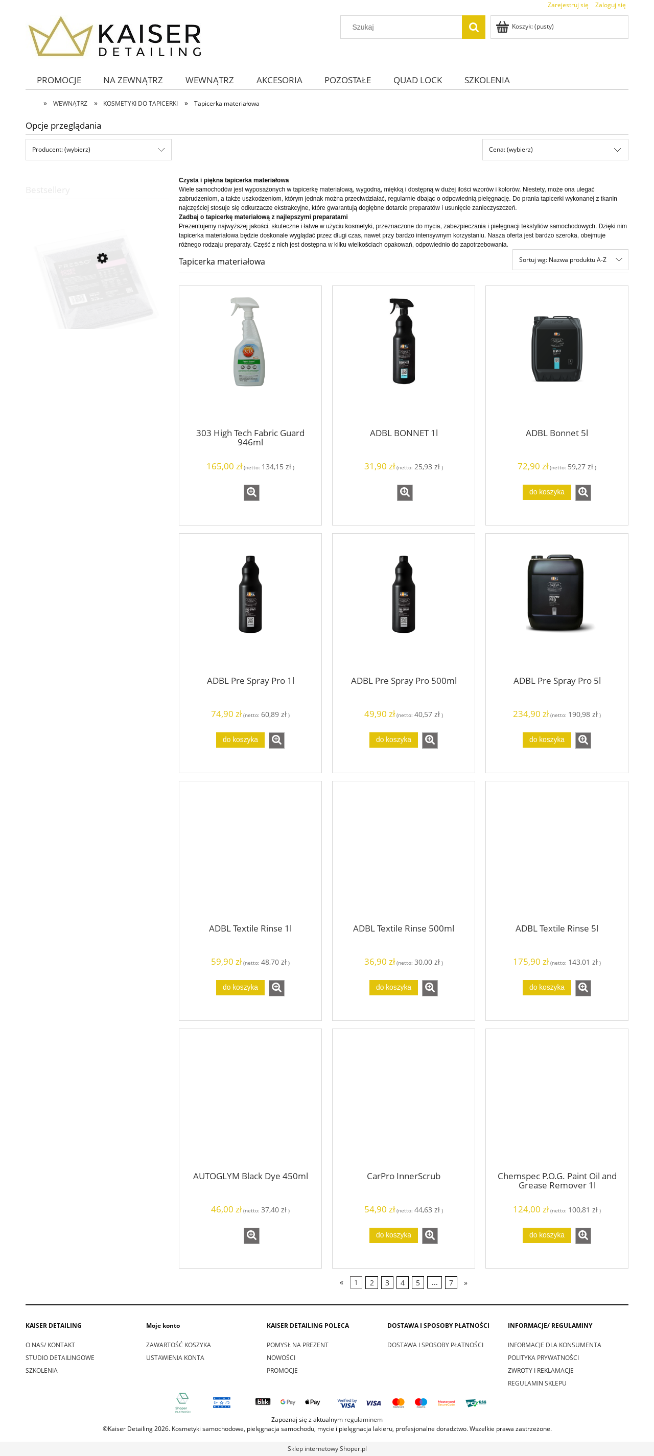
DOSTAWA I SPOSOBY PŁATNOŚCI (435, 1345)
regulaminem (363, 1419)
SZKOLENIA (42, 1370)
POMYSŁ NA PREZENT (298, 1345)
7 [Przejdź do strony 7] (451, 1282)
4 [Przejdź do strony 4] (403, 1282)
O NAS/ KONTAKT (50, 1345)
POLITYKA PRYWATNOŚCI (543, 1357)
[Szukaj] (473, 27)
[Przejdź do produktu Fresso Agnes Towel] (97, 307)
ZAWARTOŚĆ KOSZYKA (178, 1345)
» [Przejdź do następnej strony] (466, 1282)
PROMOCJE (282, 1370)
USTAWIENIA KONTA (175, 1357)
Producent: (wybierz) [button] (61, 149)
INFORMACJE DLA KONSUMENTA (554, 1345)
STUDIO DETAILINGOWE (60, 1357)
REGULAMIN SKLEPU (537, 1383)
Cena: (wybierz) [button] (511, 149)
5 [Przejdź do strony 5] (418, 1282)
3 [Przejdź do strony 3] (387, 1282)
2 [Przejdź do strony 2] (372, 1282)
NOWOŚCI (281, 1357)
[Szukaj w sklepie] (403, 27)
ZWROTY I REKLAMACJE (541, 1370)
